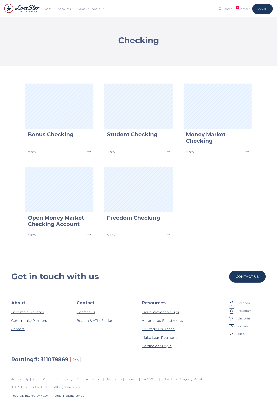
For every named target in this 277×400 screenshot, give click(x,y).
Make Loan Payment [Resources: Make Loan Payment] (159, 337)
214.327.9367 (150, 379)
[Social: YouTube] (239, 326)
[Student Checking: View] (138, 120)
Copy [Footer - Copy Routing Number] (75, 359)
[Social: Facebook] (240, 303)
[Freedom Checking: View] (138, 203)
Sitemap (132, 379)
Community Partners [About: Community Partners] (29, 320)
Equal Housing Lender (70, 395)
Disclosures (114, 379)
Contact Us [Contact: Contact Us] (86, 312)
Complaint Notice (89, 379)
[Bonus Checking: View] (59, 120)
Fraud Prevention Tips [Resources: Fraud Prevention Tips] (160, 312)
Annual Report (43, 379)
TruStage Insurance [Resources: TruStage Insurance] (158, 329)
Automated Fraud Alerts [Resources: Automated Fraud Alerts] (162, 320)
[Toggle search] (224, 8)
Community (65, 379)
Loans (49, 9)
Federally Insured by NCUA (30, 395)
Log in (262, 8)
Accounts (66, 9)
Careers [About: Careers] (18, 329)
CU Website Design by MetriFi (183, 379)
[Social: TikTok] (237, 334)
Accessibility (20, 379)
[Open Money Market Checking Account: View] (59, 203)
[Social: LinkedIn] (239, 318)
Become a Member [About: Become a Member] (27, 312)
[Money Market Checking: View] (218, 120)
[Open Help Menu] (242, 8)
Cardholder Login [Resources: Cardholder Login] (157, 346)
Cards (83, 9)
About (98, 9)
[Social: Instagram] (240, 310)
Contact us (247, 276)
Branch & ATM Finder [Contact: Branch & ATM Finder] (94, 320)
